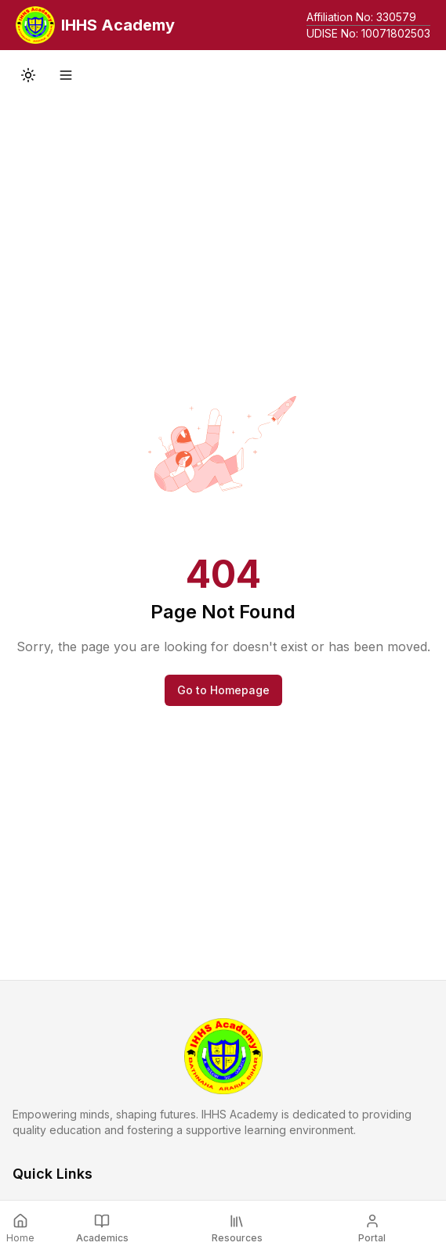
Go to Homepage (223, 690)
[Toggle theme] (28, 75)
